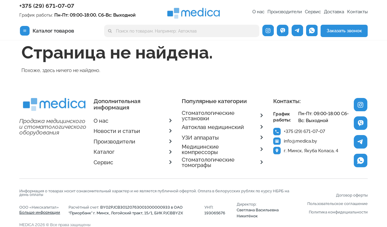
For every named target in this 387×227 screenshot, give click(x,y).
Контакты (357, 11)
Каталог (104, 152)
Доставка (334, 11)
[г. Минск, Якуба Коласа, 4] (277, 151)
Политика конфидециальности (338, 212)
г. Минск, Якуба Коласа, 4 (311, 151)
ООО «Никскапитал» (39, 210)
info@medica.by (300, 141)
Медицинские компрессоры (200, 149)
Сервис (313, 11)
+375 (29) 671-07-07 (46, 5)
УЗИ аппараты (200, 137)
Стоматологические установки (208, 115)
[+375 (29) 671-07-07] (277, 132)
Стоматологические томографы (208, 162)
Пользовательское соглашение (337, 203)
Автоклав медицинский (213, 127)
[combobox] (181, 31)
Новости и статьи (117, 131)
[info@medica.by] (277, 141)
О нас (258, 11)
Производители (284, 11)
